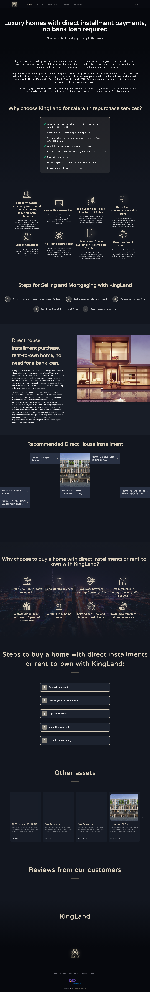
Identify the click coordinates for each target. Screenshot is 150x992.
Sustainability (53, 4)
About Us (40, 4)
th (137, 4)
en (135, 4)
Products (65, 4)
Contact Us (78, 4)
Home (29, 4)
